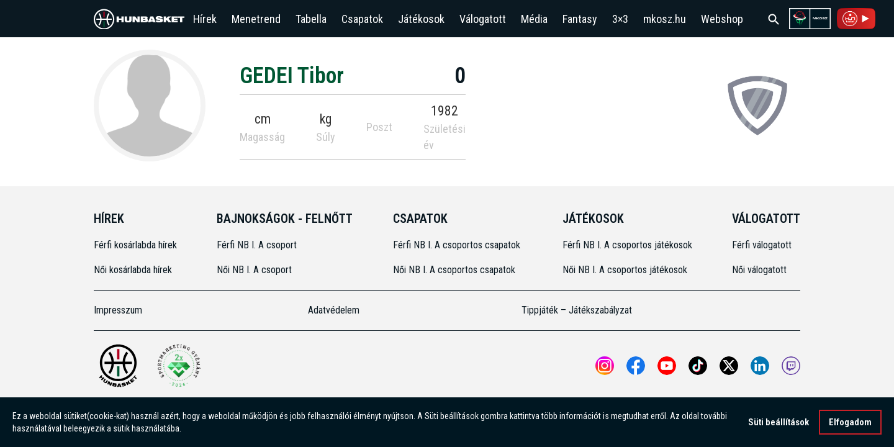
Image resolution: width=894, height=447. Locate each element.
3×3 (620, 18)
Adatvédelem (333, 310)
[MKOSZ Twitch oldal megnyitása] (791, 365)
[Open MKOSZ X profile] (729, 365)
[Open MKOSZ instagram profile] (604, 365)
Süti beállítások (778, 423)
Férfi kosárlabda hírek (135, 245)
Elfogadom (850, 423)
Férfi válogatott (762, 245)
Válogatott (482, 18)
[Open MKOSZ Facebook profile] (635, 365)
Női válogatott (759, 270)
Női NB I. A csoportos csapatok (455, 270)
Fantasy (579, 18)
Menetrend (256, 18)
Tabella (311, 18)
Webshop (722, 18)
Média (534, 18)
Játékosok (421, 18)
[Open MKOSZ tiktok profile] (698, 365)
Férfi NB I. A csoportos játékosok (627, 245)
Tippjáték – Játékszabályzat (577, 310)
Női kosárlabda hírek (133, 270)
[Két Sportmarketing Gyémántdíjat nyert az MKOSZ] (179, 365)
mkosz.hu (664, 18)
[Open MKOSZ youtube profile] (666, 365)
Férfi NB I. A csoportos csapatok (458, 245)
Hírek (205, 18)
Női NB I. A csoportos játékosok (624, 270)
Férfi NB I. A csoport (257, 245)
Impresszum (118, 310)
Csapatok (362, 18)
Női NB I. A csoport (254, 270)
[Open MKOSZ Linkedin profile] (760, 365)
